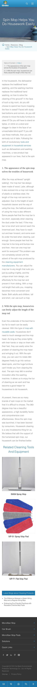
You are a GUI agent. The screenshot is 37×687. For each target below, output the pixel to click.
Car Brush (6, 629)
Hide (19, 63)
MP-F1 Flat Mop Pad (18, 579)
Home (7, 45)
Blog (21, 45)
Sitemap (5, 674)
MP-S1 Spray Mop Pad (18, 536)
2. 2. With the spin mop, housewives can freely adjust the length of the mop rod (18, 71)
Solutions (6, 641)
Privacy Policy (16, 674)
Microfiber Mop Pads (11, 635)
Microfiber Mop (8, 623)
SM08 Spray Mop (18, 494)
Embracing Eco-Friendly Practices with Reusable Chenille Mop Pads (17, 604)
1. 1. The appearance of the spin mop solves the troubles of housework (17, 67)
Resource (14, 45)
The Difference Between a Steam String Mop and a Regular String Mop (18, 599)
